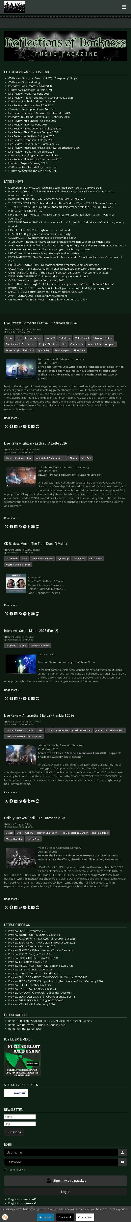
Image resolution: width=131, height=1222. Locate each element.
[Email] (20, 1124)
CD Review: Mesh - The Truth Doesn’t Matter (35, 544)
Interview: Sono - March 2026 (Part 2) (31, 631)
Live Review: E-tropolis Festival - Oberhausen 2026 (40, 323)
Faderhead (64, 337)
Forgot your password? (22, 1199)
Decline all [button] (64, 1217)
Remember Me (17, 1169)
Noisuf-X (50, 337)
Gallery (29, 832)
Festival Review (33, 337)
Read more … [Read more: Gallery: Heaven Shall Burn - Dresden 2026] (12, 899)
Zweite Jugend (62, 350)
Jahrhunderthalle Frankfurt (110, 730)
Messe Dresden (14, 838)
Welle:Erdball (82, 337)
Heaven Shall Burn (47, 832)
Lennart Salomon (39, 645)
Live (19, 337)
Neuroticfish (94, 344)
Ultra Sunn (80, 350)
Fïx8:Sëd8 (28, 350)
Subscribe (14, 1132)
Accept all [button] (45, 1217)
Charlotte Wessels (82, 730)
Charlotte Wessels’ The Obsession (24, 736)
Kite (64, 344)
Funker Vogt (12, 350)
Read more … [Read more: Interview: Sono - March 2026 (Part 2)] (12, 690)
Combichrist (76, 344)
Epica (49, 730)
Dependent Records (42, 558)
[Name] (20, 1116)
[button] (6, 426)
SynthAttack (44, 350)
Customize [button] (85, 1217)
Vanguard (110, 344)
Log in (65, 1192)
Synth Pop (63, 558)
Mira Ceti (86, 458)
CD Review (11, 558)
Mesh (24, 558)
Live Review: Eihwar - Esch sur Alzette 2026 (35, 443)
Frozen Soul (33, 838)
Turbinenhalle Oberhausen (20, 344)
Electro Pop (95, 558)
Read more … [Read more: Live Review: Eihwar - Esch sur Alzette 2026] (12, 518)
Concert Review (14, 458)
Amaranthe (62, 730)
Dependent (79, 558)
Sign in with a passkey (66, 1181)
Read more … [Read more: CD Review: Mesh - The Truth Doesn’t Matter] (12, 605)
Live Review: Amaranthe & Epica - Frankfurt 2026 (39, 715)
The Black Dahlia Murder (74, 832)
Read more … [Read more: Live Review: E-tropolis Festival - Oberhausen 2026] (12, 418)
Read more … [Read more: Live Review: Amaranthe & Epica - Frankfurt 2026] (12, 792)
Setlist (9, 337)
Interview (11, 645)
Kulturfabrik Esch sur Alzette (51, 458)
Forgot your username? (22, 1203)
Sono (23, 645)
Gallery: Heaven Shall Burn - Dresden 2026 (34, 818)
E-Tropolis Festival (103, 337)
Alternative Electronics (18, 564)
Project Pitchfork (48, 344)
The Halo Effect (100, 832)
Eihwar (73, 458)
